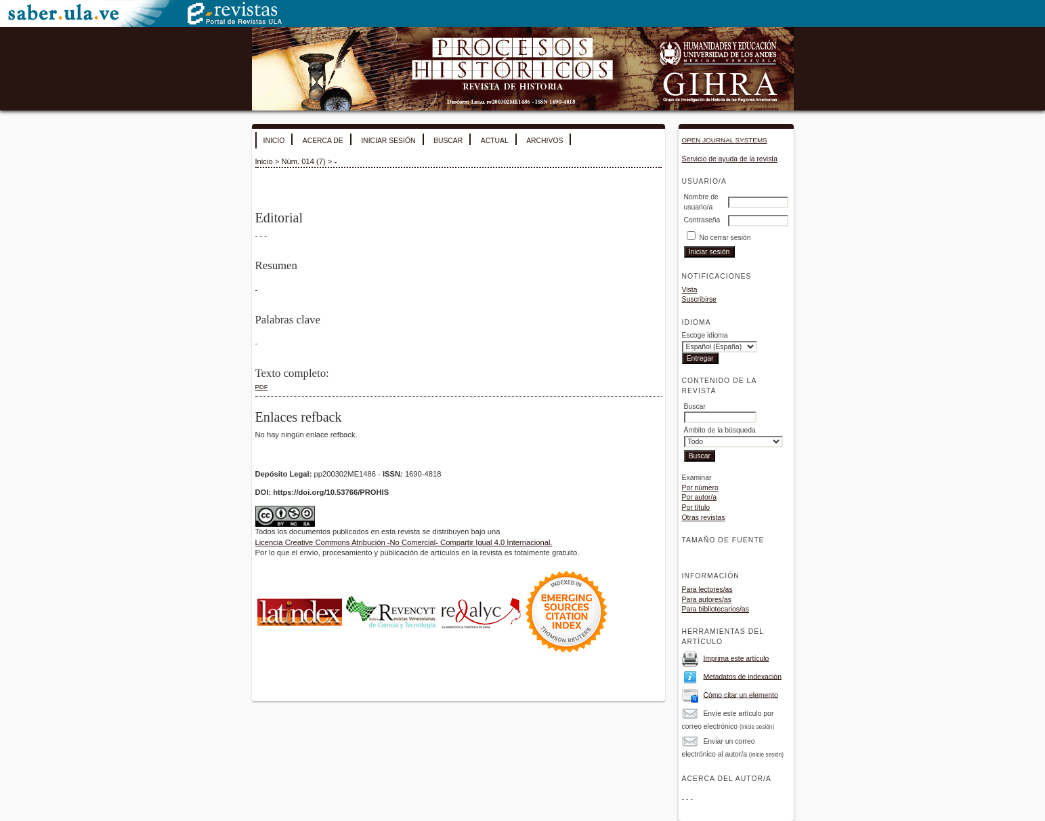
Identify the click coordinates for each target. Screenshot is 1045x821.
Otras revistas (703, 517)
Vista (690, 290)
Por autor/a (699, 497)
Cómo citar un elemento (740, 694)
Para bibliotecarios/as (715, 609)
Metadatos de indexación (742, 676)
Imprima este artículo (736, 658)
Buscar (448, 140)
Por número (700, 488)
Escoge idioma (705, 335)
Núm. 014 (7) (303, 161)
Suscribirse (699, 299)
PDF (261, 387)
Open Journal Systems (724, 140)
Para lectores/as (707, 589)
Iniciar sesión (388, 140)
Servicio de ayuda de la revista (730, 159)
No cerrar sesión (724, 237)
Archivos (544, 140)
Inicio (274, 140)
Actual (495, 140)
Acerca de (323, 140)
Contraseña (702, 220)
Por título (696, 507)
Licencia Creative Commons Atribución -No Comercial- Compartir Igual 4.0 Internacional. (404, 542)
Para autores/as (706, 599)
